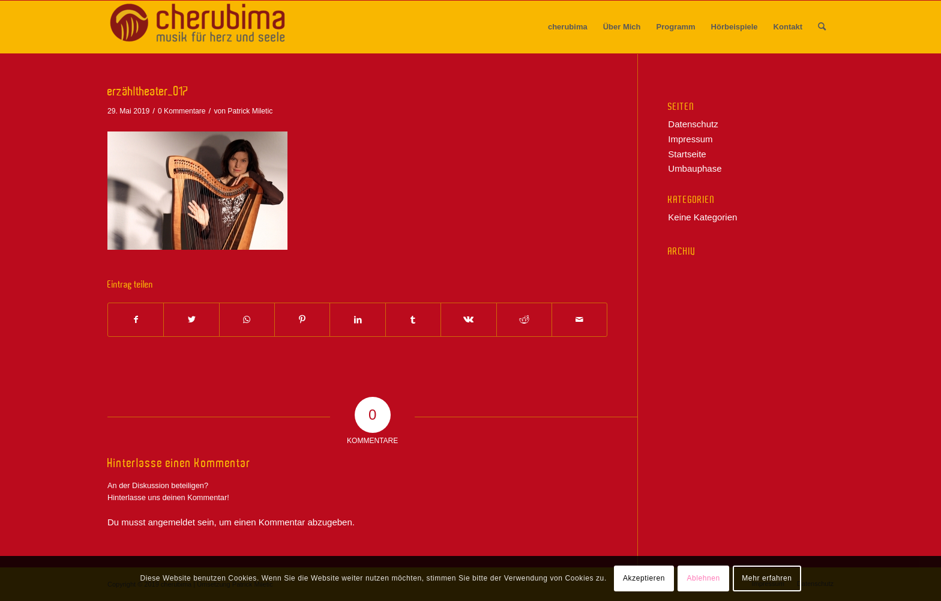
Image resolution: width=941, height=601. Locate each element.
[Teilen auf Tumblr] (413, 319)
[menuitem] (567, 27)
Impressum (690, 139)
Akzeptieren (644, 578)
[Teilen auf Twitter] (191, 319)
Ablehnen (703, 578)
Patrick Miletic (249, 111)
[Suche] (822, 27)
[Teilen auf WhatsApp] (247, 319)
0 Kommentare (182, 111)
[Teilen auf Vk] (468, 319)
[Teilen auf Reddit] (524, 319)
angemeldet (171, 522)
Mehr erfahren (767, 578)
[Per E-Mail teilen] (579, 319)
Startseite (687, 154)
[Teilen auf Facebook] (135, 319)
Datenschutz (693, 124)
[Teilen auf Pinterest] (302, 319)
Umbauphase (694, 168)
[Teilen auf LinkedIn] (357, 319)
